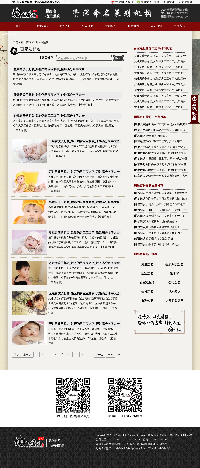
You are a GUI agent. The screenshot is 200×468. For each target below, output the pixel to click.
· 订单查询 (168, 2)
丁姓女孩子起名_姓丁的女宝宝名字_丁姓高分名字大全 (84, 141)
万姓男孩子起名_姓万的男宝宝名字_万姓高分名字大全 (84, 171)
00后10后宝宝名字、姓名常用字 (164, 141)
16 (90, 354)
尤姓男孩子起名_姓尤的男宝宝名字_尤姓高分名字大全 (84, 293)
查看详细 (85, 104)
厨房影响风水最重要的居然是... (164, 227)
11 (69, 354)
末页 (110, 354)
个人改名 (65, 25)
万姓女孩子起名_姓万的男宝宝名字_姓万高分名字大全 (84, 263)
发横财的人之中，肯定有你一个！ (165, 215)
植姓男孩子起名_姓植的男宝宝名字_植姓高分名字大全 (49, 69)
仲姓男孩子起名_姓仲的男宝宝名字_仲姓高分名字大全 (49, 94)
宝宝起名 (42, 25)
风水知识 (140, 135)
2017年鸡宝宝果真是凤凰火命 (168, 130)
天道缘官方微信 (150, 2)
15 (83, 354)
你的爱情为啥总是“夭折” (160, 238)
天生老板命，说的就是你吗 (161, 221)
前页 (16, 354)
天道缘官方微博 (124, 2)
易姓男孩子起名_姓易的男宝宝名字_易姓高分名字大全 (84, 202)
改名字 (174, 273)
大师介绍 (111, 25)
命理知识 (140, 204)
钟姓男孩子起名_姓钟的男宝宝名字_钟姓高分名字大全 (49, 115)
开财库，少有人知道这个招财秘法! (166, 204)
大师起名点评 (174, 300)
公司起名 (88, 25)
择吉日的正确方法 (156, 135)
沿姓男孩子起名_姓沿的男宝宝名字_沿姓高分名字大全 (84, 232)
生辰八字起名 (142, 124)
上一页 (27, 354)
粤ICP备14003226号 (181, 435)
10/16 (120, 354)
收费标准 (133, 25)
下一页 (99, 354)
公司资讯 (156, 25)
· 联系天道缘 (185, 2)
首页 (19, 25)
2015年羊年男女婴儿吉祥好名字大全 (166, 175)
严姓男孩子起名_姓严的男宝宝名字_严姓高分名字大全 (84, 323)
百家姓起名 (41, 42)
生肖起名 (147, 291)
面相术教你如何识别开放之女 (163, 244)
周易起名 (147, 264)
